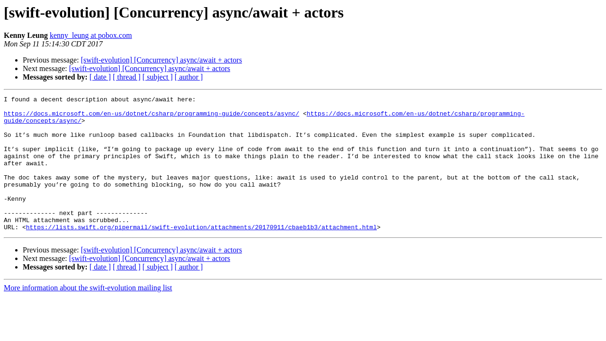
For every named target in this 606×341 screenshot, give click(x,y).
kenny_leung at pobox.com (91, 35)
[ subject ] (158, 77)
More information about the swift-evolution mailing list (88, 315)
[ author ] (189, 77)
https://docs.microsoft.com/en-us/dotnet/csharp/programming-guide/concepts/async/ (151, 117)
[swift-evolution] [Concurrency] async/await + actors (161, 60)
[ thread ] (127, 77)
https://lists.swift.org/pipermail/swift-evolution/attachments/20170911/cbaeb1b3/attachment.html (201, 254)
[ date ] (100, 77)
